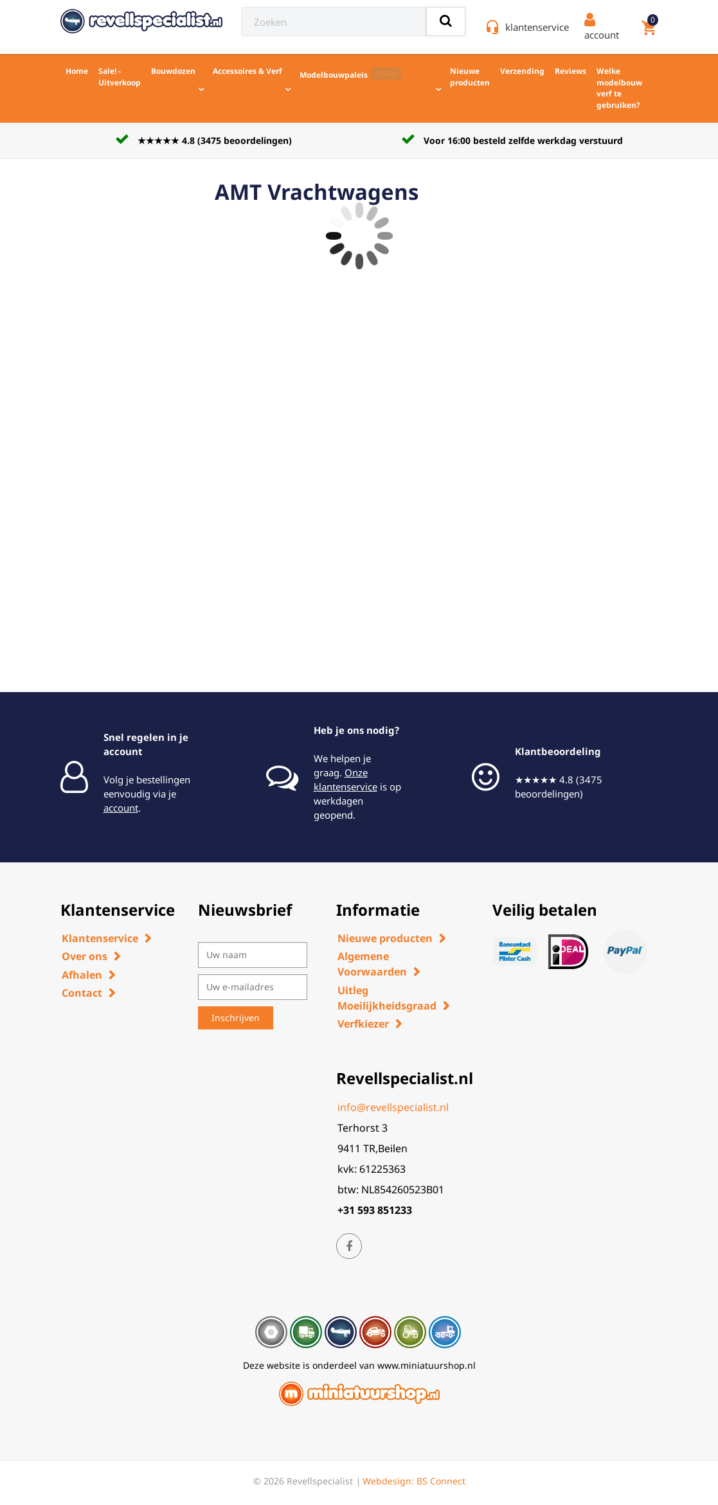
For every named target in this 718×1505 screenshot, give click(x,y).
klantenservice (537, 27)
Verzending (522, 71)
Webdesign (387, 1481)
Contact (82, 993)
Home (77, 71)
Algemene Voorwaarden (372, 964)
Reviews (570, 71)
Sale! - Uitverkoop (119, 77)
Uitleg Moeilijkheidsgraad (386, 998)
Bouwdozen (173, 71)
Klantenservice (100, 938)
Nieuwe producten (470, 77)
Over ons (84, 956)
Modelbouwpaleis (350, 73)
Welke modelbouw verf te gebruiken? (619, 88)
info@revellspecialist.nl (393, 1107)
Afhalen (82, 975)
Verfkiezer (363, 1024)
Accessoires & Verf (247, 71)
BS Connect (441, 1481)
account (120, 807)
